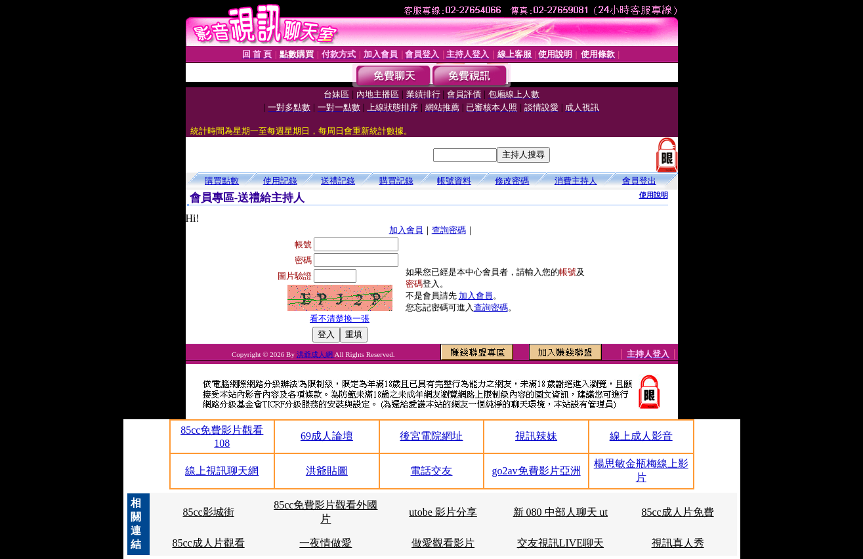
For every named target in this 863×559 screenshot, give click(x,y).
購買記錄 (396, 181)
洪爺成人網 (316, 354)
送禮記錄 (338, 181)
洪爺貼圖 (327, 470)
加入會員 (406, 230)
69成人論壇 (327, 436)
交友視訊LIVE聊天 (560, 543)
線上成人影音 (641, 436)
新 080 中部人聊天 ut (560, 512)
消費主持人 (576, 181)
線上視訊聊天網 (222, 470)
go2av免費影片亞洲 (536, 470)
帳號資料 (454, 181)
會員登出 (639, 181)
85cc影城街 (208, 512)
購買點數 (222, 181)
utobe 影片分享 (443, 512)
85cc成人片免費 (678, 512)
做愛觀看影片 (442, 543)
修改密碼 (512, 181)
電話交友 (431, 470)
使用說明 (653, 195)
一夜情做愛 (325, 543)
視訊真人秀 (678, 543)
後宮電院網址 (431, 436)
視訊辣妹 (536, 436)
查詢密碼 (449, 230)
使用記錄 (280, 181)
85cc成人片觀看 (208, 543)
